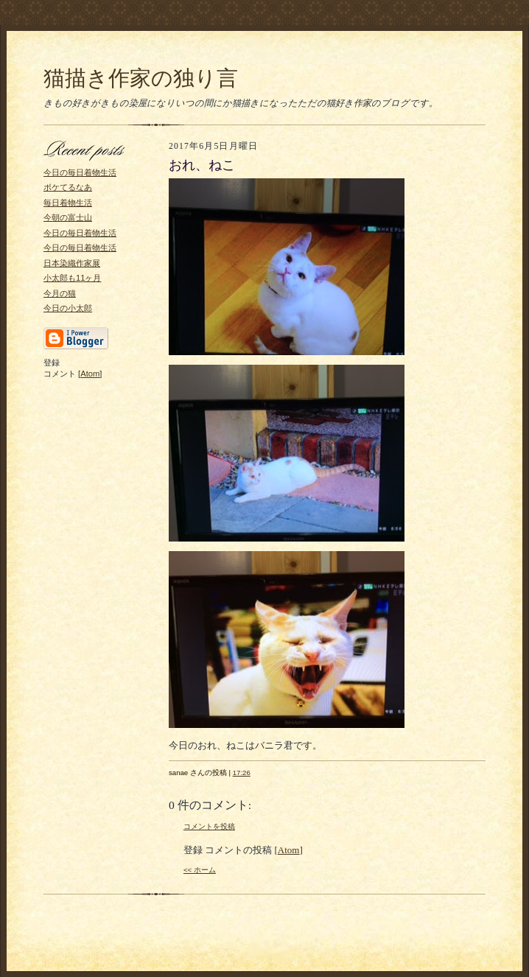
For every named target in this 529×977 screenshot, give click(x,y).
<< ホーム (199, 870)
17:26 (242, 772)
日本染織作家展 (71, 263)
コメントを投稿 (209, 826)
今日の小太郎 (67, 308)
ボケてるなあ (67, 187)
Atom (89, 373)
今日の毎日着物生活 (79, 172)
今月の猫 (59, 293)
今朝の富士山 (67, 217)
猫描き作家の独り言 (140, 78)
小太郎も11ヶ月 (72, 277)
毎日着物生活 (67, 202)
